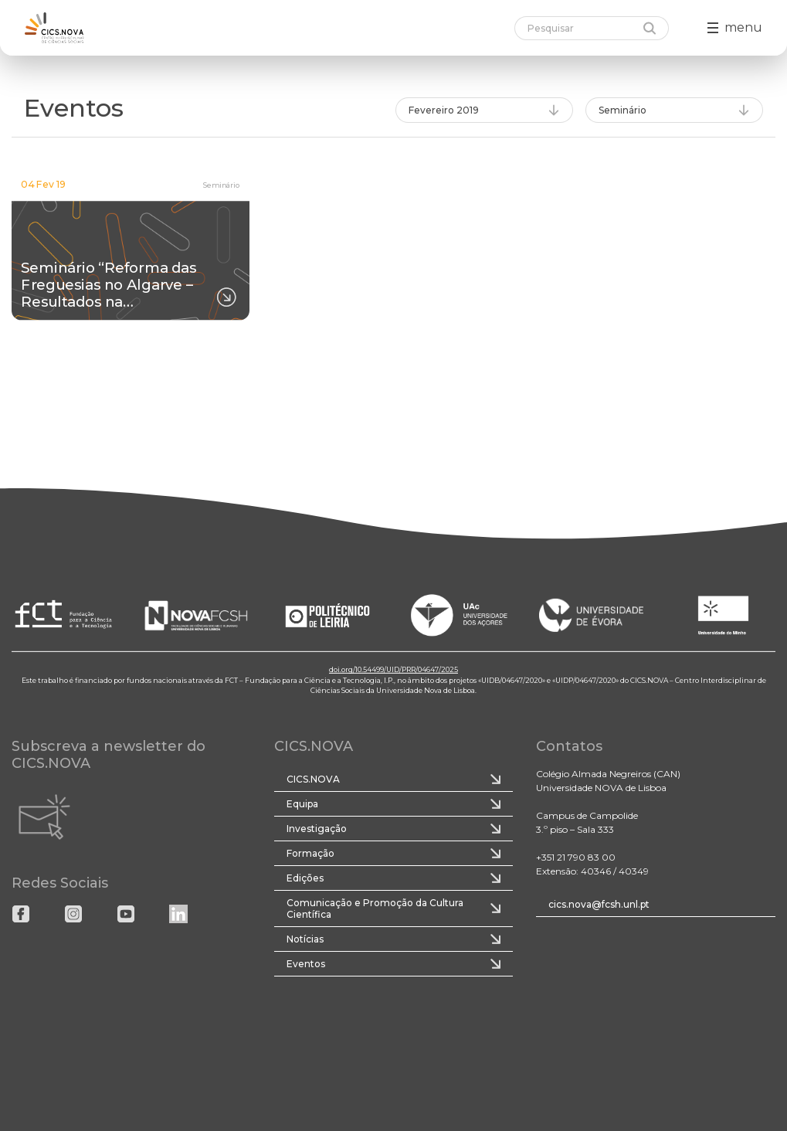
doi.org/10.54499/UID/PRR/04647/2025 (393, 669)
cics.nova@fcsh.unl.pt (599, 904)
